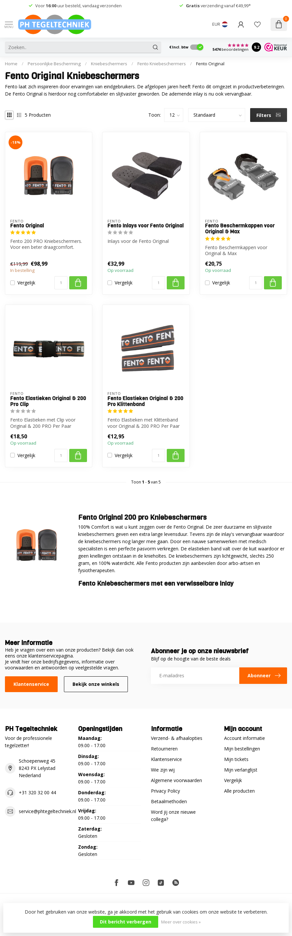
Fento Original (210, 64)
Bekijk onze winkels (96, 684)
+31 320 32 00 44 (37, 792)
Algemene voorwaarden (176, 780)
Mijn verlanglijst (240, 770)
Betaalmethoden (169, 801)
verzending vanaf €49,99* (218, 6)
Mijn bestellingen (242, 749)
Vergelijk (26, 282)
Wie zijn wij (163, 770)
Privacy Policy (165, 791)
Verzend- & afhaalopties (176, 738)
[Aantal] (61, 282)
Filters (268, 115)
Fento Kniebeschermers (161, 64)
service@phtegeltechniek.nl (47, 811)
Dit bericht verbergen (125, 922)
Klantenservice (31, 684)
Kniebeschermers (109, 64)
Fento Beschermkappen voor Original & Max (240, 229)
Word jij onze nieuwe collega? (173, 815)
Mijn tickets (236, 759)
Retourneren (164, 749)
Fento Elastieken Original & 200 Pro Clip (48, 401)
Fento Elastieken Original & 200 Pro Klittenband (145, 401)
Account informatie (244, 738)
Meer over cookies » (181, 922)
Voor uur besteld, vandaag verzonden (78, 6)
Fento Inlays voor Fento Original (145, 226)
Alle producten (239, 791)
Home (11, 64)
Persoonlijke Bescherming (54, 64)
